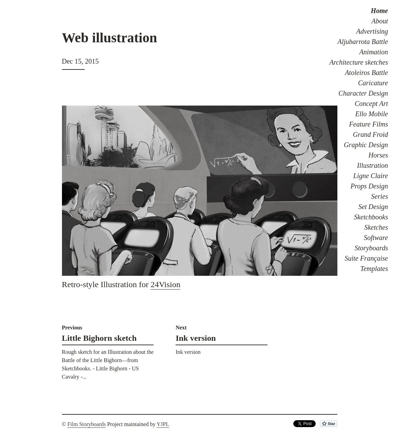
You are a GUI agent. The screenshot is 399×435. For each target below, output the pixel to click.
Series (379, 196)
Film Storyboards (86, 424)
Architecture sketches (358, 62)
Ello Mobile (371, 114)
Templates (374, 268)
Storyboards (371, 248)
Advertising (372, 31)
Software (376, 237)
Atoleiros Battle (366, 72)
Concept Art (371, 103)
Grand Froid (370, 134)
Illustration (372, 165)
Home (379, 10)
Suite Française (366, 258)
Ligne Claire (370, 176)
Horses (378, 155)
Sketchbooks (371, 217)
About (379, 21)
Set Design (373, 206)
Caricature (373, 83)
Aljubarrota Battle (363, 41)
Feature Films (368, 124)
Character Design (363, 93)
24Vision (165, 284)
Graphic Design (366, 145)
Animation (373, 52)
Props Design (369, 186)
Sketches (376, 227)
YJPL (163, 424)
